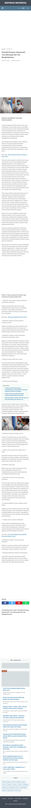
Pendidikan (12, 787)
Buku (23, 781)
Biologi (8, 781)
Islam (19, 784)
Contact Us (10, 798)
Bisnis (13, 781)
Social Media (23, 787)
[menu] (3, 8)
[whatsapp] (25, 602)
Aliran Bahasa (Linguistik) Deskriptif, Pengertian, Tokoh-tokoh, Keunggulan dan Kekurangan (14, 747)
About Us (4, 798)
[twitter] (12, 602)
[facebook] (5, 602)
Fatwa (4, 784)
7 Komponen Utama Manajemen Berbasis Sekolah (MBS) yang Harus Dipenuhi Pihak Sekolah (14, 736)
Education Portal (9, 805)
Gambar (9, 784)
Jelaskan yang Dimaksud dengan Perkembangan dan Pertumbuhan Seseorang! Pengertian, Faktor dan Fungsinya (16, 389)
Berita (3, 781)
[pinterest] (19, 602)
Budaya (19, 781)
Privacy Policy (18, 798)
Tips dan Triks (17, 790)
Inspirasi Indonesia (15, 3)
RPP (17, 787)
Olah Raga (4, 787)
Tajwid (4, 790)
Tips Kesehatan (17, 805)
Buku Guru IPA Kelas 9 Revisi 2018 (17, 317)
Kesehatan (25, 784)
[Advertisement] (15, 28)
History (15, 784)
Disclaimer (25, 798)
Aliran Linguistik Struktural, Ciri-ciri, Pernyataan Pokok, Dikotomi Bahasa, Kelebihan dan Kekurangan (13, 758)
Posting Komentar (15, 60)
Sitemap (15, 801)
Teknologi (9, 790)
